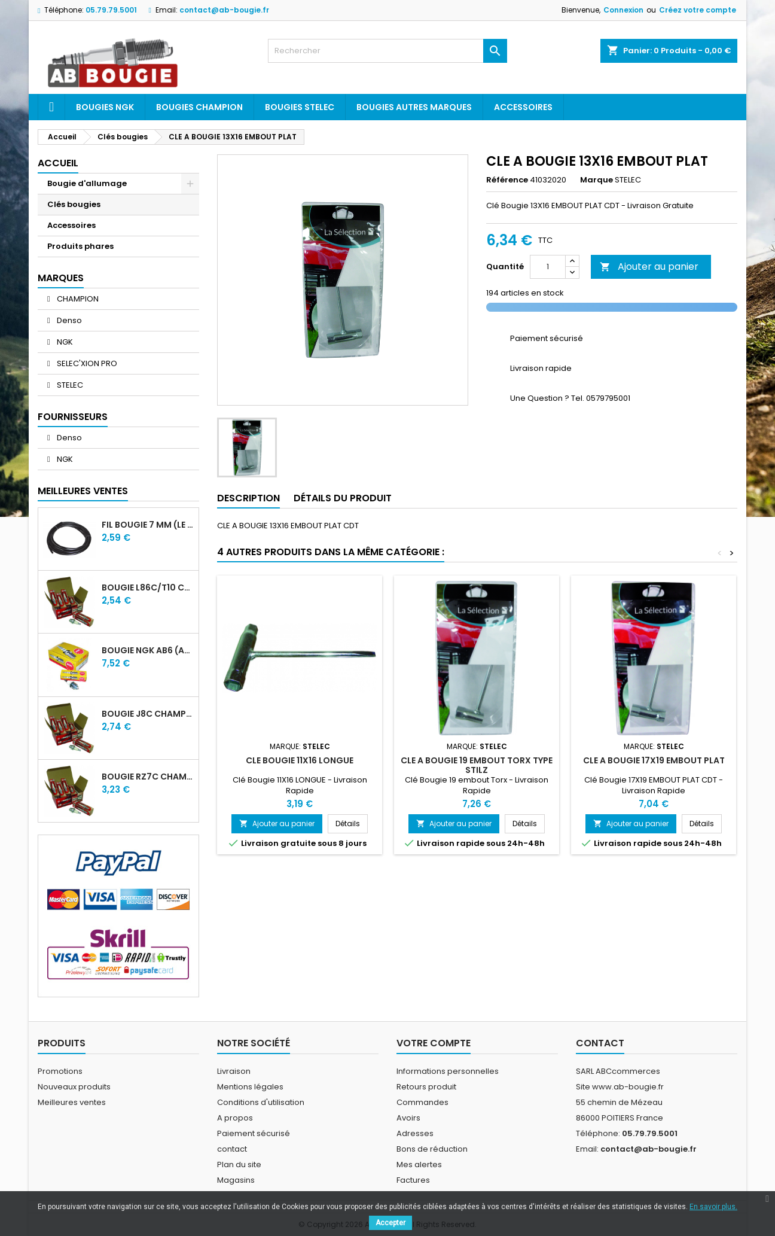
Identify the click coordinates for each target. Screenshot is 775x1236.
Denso (68, 320)
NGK (64, 342)
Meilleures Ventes (83, 491)
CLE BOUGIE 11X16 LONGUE (299, 760)
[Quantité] (548, 267)
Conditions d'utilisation (260, 1102)
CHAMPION (77, 299)
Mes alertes (419, 1164)
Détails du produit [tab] (343, 498)
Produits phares (80, 246)
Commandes (422, 1102)
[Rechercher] (387, 51)
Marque (596, 180)
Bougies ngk (105, 107)
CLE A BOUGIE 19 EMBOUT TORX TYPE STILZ (477, 765)
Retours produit (426, 1086)
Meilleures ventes (72, 1102)
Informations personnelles (447, 1071)
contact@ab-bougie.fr (224, 10)
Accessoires (523, 107)
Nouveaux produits (74, 1086)
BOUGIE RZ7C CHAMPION (148, 776)
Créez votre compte (697, 10)
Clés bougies (73, 204)
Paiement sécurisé (253, 1133)
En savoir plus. (713, 1206)
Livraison (234, 1071)
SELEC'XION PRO (86, 363)
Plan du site (239, 1164)
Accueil (58, 163)
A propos (235, 1118)
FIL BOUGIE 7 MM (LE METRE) (148, 524)
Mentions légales (250, 1086)
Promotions (60, 1071)
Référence (507, 180)
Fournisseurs (73, 417)
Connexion (623, 10)
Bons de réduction (432, 1149)
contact (232, 1149)
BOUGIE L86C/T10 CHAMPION (148, 587)
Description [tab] (248, 498)
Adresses (415, 1133)
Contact (600, 1043)
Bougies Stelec (299, 107)
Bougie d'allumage (87, 183)
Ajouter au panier (649, 266)
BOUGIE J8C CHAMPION (148, 714)
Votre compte (433, 1043)
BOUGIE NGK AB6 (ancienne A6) (148, 650)
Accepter (390, 1223)
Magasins (236, 1180)
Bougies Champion (199, 107)
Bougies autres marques (414, 107)
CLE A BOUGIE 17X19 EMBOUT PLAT (654, 760)
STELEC (69, 385)
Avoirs (408, 1118)
